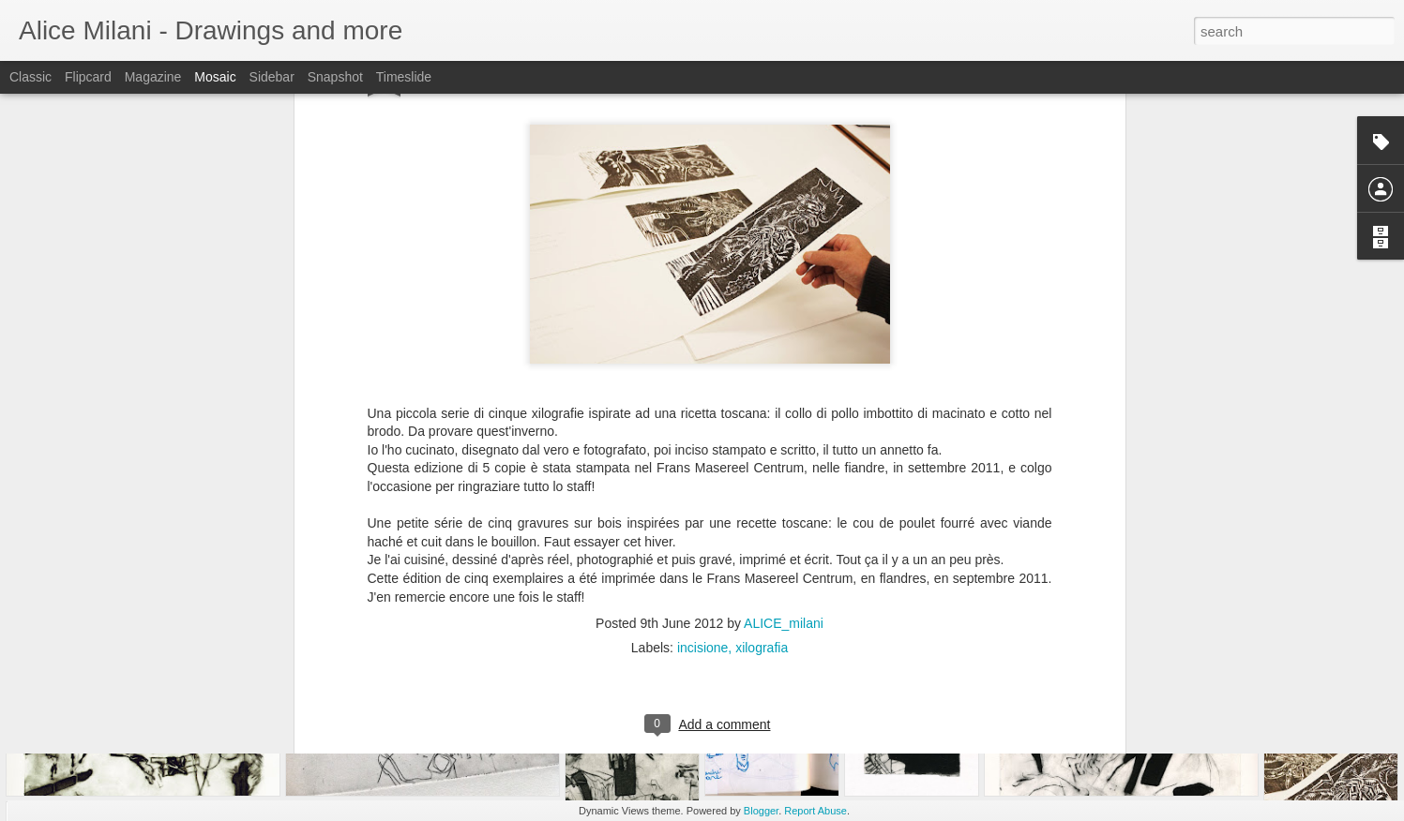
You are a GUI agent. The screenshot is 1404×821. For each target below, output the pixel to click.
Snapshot (335, 76)
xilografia (761, 468)
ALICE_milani (783, 444)
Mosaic (214, 76)
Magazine (153, 76)
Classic (30, 76)
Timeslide (403, 76)
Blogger (761, 810)
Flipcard (88, 76)
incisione (702, 468)
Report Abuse (815, 810)
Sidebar (271, 76)
